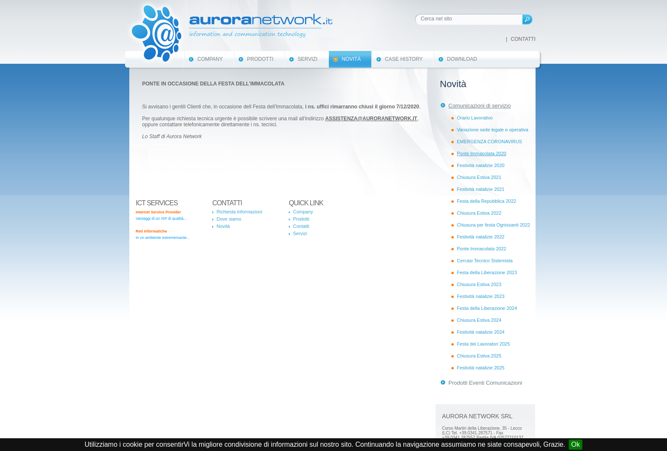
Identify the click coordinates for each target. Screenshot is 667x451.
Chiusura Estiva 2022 (479, 213)
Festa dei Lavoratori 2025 (483, 343)
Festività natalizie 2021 (481, 189)
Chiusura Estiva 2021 (479, 177)
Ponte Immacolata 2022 (481, 248)
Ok (575, 444)
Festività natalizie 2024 (481, 332)
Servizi (307, 59)
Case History (404, 59)
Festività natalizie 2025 (481, 367)
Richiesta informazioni (239, 211)
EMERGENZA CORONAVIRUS (489, 141)
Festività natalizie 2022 (481, 236)
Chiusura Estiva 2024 (479, 320)
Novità (351, 59)
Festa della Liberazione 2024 (487, 308)
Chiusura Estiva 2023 (479, 284)
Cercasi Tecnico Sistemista (485, 260)
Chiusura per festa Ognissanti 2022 (493, 224)
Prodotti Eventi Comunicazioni (485, 383)
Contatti (523, 39)
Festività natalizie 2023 (481, 296)
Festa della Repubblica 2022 (486, 201)
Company (210, 59)
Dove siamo (229, 218)
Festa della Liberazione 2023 (487, 272)
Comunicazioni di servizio (479, 105)
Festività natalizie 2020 (481, 165)
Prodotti (260, 59)
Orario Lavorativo (475, 117)
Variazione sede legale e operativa (492, 129)
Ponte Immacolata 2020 (481, 153)
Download (462, 59)
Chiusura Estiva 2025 (479, 355)
